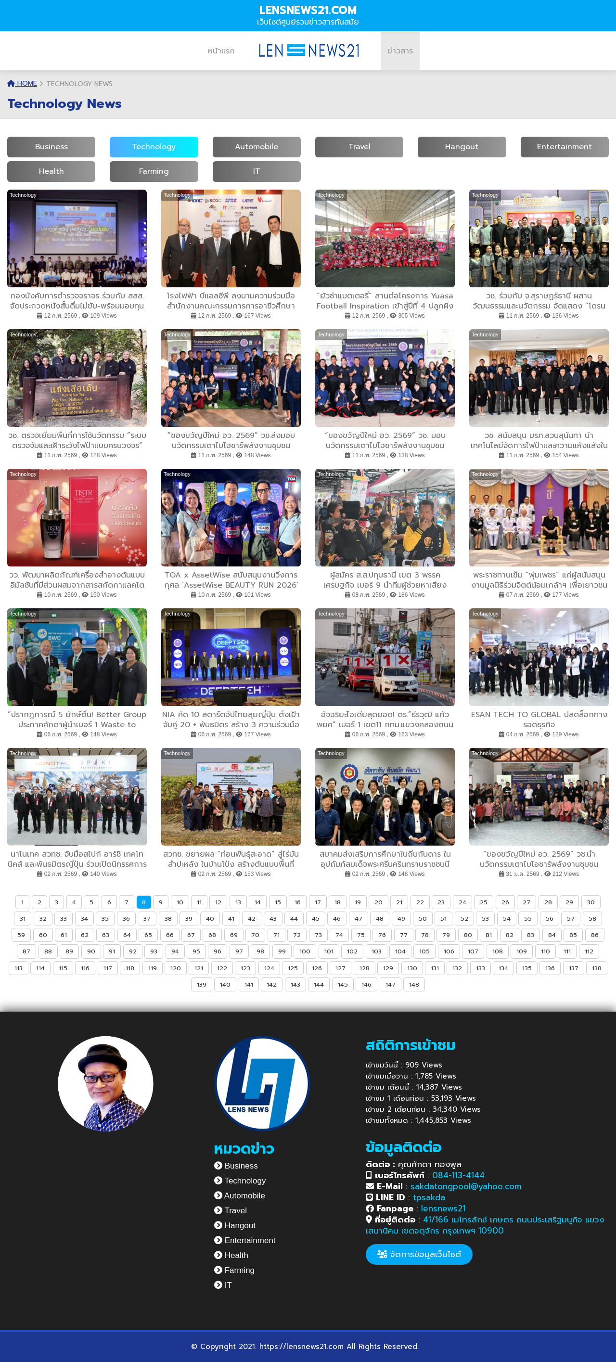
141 (248, 984)
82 (509, 934)
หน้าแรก (221, 51)
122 (222, 968)
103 (377, 951)
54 (507, 918)
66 (170, 934)
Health (51, 171)
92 (133, 951)
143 (295, 984)
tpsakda (429, 1197)
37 (147, 918)
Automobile (256, 147)
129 (388, 968)
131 (435, 968)
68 (212, 934)
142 (272, 984)
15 (278, 902)
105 (424, 951)
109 (521, 951)
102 (352, 951)
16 (298, 902)
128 (364, 968)
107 (473, 951)
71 (276, 934)
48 (380, 918)
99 (282, 951)
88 (48, 951)
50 (423, 918)
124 (269, 968)
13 (238, 902)
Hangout (461, 147)
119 (152, 968)
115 (63, 968)
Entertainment (564, 147)
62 (85, 934)
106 (449, 951)
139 (201, 984)
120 (175, 968)
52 (464, 918)
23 (441, 902)
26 (505, 902)
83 (530, 934)
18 (337, 902)
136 (550, 968)
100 (304, 951)
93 (153, 951)
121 (198, 968)
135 (527, 968)
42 (252, 918)
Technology (154, 147)
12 (218, 902)
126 (317, 968)
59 (21, 934)
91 (112, 951)
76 (382, 934)
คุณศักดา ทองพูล (414, 1164)
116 (85, 968)
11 (199, 902)
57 (571, 918)
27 (526, 902)
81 (489, 934)
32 (43, 918)
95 (196, 951)
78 (425, 934)
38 (168, 918)
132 (457, 968)
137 (573, 968)
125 (293, 968)
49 (401, 918)
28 (548, 902)
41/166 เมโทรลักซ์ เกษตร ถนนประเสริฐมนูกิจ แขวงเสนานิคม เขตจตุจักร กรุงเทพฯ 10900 (485, 1225)
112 (589, 951)
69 (234, 934)
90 (91, 951)
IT (256, 171)
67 (191, 934)
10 (180, 902)
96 (217, 951)
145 (343, 984)
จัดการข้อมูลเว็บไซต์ (419, 1254)
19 (358, 902)
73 (318, 934)
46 (337, 918)
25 (484, 902)
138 (597, 968)
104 (400, 951)
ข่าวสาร (400, 51)
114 (40, 968)
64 (127, 934)
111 (567, 951)
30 (591, 902)
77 (404, 934)
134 (503, 968)
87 (26, 951)
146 (366, 984)
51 (443, 918)
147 (390, 984)
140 (225, 984)
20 (378, 902)
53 (485, 918)
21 (399, 902)
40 (210, 918)
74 (339, 934)
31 (23, 918)
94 (175, 951)
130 (412, 968)
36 (126, 918)
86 (595, 934)
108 (497, 951)
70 (255, 934)
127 (340, 968)
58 (592, 918)
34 (84, 918)
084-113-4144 (458, 1175)
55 (528, 918)
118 (130, 968)
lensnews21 (443, 1208)
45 (316, 918)
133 (480, 968)
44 (294, 918)
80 (468, 934)
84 (552, 934)
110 (545, 951)
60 (43, 934)
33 (63, 918)
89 (69, 951)
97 (239, 951)
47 (358, 918)
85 (573, 934)
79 (446, 934)
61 (64, 934)
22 (420, 902)
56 (549, 918)
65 (148, 934)
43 (273, 918)
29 (569, 902)
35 (105, 918)
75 (361, 934)
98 (260, 951)
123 (245, 968)
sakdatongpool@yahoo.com (466, 1186)
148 (414, 984)
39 (188, 918)
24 (462, 902)
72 (297, 934)
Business (51, 147)
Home (22, 83)
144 (319, 984)
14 (258, 902)
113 (18, 968)
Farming (154, 171)
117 (107, 968)
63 (105, 934)
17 (318, 902)
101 (329, 951)
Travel (359, 147)
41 (231, 918)
